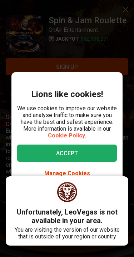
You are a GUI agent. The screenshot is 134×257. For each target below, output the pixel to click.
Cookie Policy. (67, 135)
